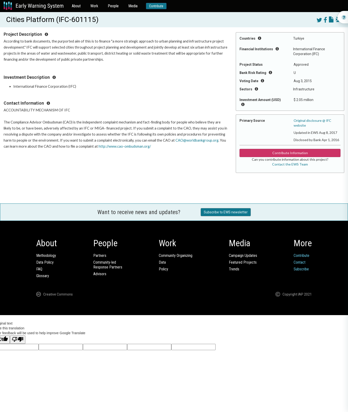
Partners (99, 255)
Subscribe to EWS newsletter (226, 212)
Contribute (156, 6)
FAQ (39, 269)
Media (133, 6)
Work (94, 6)
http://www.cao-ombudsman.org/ (125, 146)
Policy (163, 269)
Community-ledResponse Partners (107, 264)
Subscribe (301, 269)
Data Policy (45, 262)
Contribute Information (290, 153)
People (113, 6)
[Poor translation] (17, 339)
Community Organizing (175, 255)
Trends (234, 269)
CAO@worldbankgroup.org (196, 140)
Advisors (99, 274)
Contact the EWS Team (290, 164)
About (76, 6)
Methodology (46, 255)
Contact (299, 262)
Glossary (42, 276)
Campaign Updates (243, 255)
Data (162, 262)
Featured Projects (243, 262)
